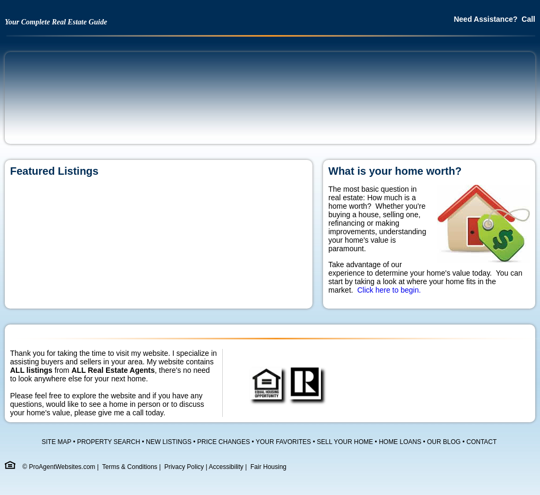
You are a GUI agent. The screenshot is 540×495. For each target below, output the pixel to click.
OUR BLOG (443, 442)
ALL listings (31, 370)
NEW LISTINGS (168, 442)
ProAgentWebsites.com (62, 467)
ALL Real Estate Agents (113, 370)
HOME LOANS (400, 442)
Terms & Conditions (130, 467)
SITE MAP (57, 442)
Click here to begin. (389, 290)
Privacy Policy (184, 467)
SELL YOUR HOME (345, 442)
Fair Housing (268, 467)
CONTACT (481, 442)
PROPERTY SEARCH (108, 442)
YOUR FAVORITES (283, 442)
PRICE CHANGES (223, 442)
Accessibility (226, 467)
